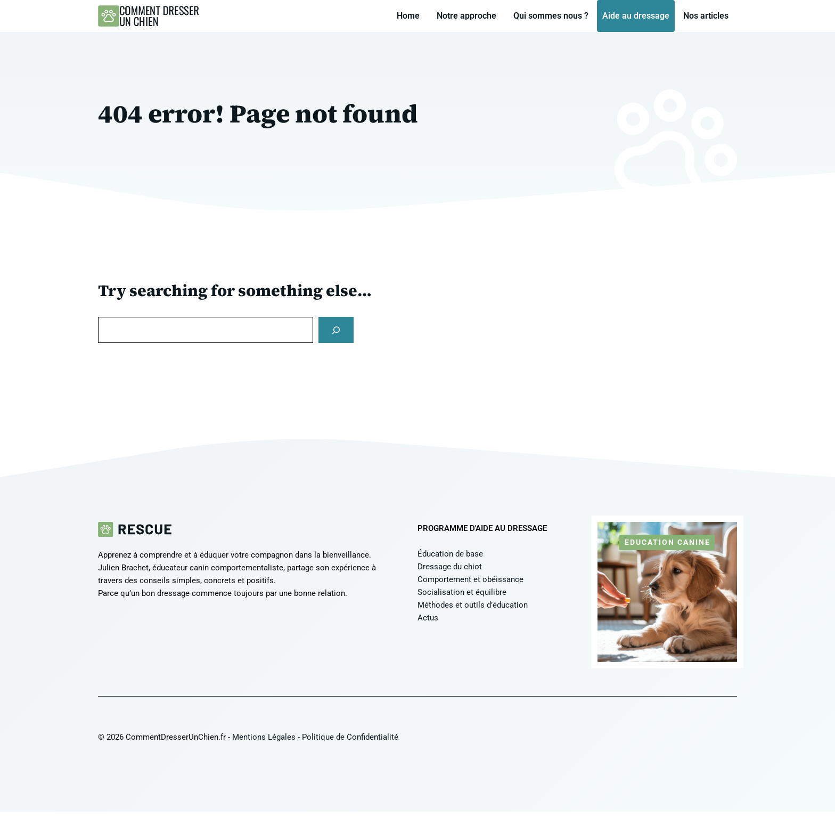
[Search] (336, 330)
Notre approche (466, 16)
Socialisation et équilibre (462, 592)
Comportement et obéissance (470, 579)
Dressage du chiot (450, 566)
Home (408, 16)
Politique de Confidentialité (350, 737)
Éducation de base (450, 554)
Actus (428, 618)
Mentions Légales (264, 737)
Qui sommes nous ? (550, 16)
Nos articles (705, 16)
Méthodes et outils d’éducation (473, 605)
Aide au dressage (635, 16)
